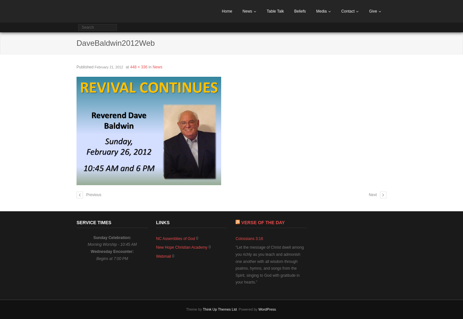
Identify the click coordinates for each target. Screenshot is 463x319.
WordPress (267, 309)
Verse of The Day (263, 222)
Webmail (163, 256)
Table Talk (275, 11)
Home (227, 11)
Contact (348, 11)
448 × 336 (139, 67)
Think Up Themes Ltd (220, 309)
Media (321, 11)
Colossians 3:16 (249, 238)
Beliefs (300, 11)
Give (373, 11)
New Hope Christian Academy (181, 247)
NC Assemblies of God (175, 238)
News (247, 11)
